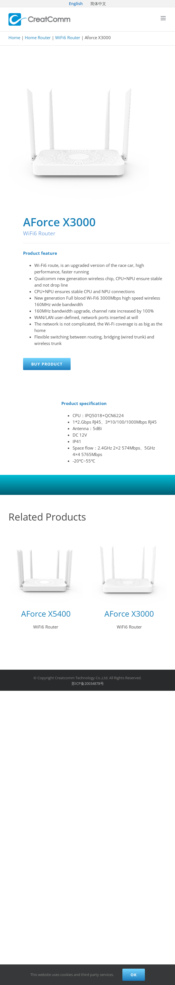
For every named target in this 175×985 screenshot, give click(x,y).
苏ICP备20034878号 (87, 683)
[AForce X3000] (129, 567)
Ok (134, 974)
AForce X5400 (46, 613)
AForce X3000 (129, 613)
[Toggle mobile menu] (164, 18)
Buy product (46, 364)
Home (14, 37)
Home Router (38, 37)
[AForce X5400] (45, 567)
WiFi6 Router (67, 37)
